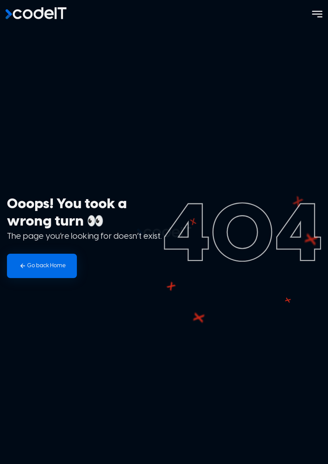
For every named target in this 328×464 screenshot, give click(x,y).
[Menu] (317, 14)
